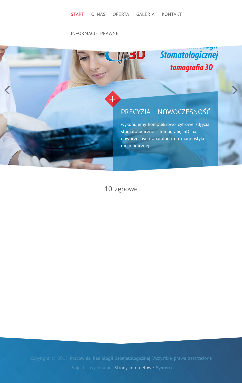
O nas (98, 14)
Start (77, 14)
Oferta (121, 14)
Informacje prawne (95, 33)
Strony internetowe (134, 368)
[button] (18, 85)
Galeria (145, 14)
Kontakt (172, 14)
